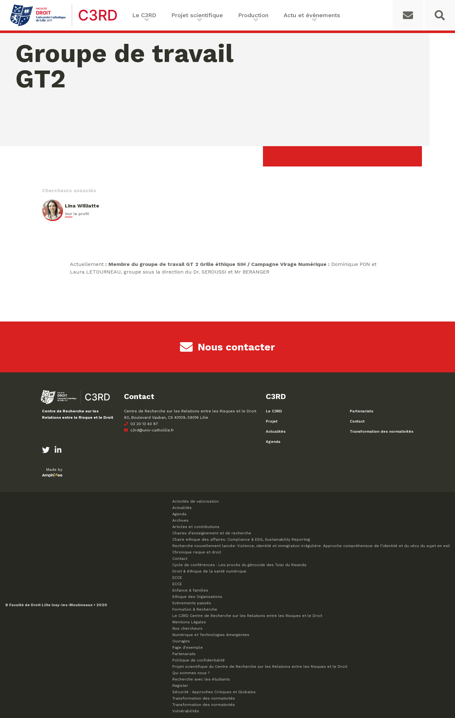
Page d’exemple (187, 647)
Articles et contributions (195, 527)
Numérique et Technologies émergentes (210, 635)
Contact (357, 421)
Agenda (273, 441)
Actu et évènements (312, 15)
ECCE (177, 577)
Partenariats (361, 411)
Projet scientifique (197, 15)
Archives (180, 520)
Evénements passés (191, 603)
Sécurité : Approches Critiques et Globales (214, 692)
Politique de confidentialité (198, 660)
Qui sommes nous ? (191, 673)
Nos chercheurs (187, 628)
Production (253, 15)
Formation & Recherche (194, 609)
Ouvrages (181, 641)
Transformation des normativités (381, 431)
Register (180, 685)
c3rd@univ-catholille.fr (149, 430)
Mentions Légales (189, 622)
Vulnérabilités (185, 711)
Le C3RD (144, 15)
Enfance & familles (190, 590)
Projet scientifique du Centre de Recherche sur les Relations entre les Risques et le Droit (259, 666)
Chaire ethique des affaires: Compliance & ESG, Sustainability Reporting (241, 539)
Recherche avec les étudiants (201, 679)
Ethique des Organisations (197, 596)
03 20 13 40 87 (141, 424)
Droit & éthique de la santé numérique (209, 571)
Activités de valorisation (195, 501)
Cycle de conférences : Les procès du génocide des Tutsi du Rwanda (239, 565)
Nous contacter (227, 347)
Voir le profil (77, 214)
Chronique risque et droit (196, 552)
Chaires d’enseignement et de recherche (211, 533)
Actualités (276, 431)
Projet (272, 421)
